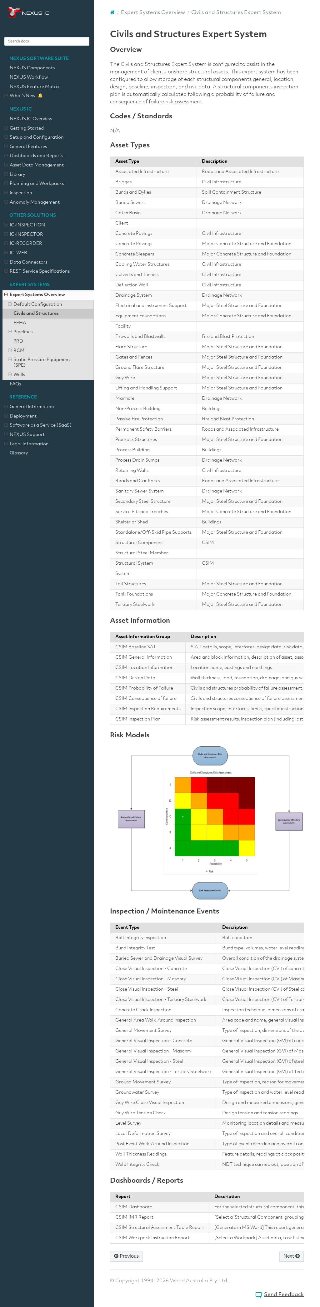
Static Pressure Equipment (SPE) (39, 362)
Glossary (19, 453)
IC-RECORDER (23, 244)
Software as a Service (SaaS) (38, 425)
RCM (16, 351)
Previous (126, 1256)
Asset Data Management (34, 165)
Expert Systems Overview (34, 295)
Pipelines (20, 332)
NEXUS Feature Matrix (35, 87)
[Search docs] (47, 41)
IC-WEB (15, 253)
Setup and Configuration (34, 138)
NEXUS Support (24, 435)
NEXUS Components (32, 68)
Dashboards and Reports (33, 156)
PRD (18, 341)
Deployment (20, 416)
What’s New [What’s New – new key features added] (19, 96)
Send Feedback (284, 1294)
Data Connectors (25, 262)
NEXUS (28, 12)
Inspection (18, 193)
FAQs (15, 384)
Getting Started (24, 128)
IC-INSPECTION (24, 225)
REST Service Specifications (37, 272)
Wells (16, 375)
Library (14, 175)
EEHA (19, 323)
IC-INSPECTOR (23, 235)
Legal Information (26, 444)
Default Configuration (35, 305)
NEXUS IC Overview (31, 119)
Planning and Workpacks (34, 184)
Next (291, 1256)
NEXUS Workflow (29, 77)
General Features (25, 147)
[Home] (112, 12)
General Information (29, 407)
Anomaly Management (32, 202)
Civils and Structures (36, 313)
